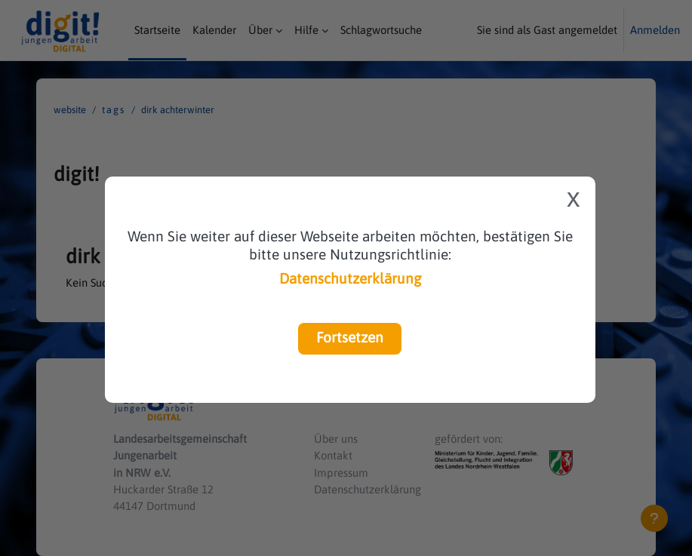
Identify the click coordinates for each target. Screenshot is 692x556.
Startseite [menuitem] (157, 29)
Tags (113, 109)
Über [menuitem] (260, 29)
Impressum (341, 472)
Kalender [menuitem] (214, 29)
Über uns (336, 438)
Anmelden (655, 29)
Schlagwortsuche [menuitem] (381, 29)
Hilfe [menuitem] (306, 29)
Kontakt (333, 455)
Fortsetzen (349, 337)
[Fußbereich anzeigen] (654, 518)
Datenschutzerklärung (350, 278)
